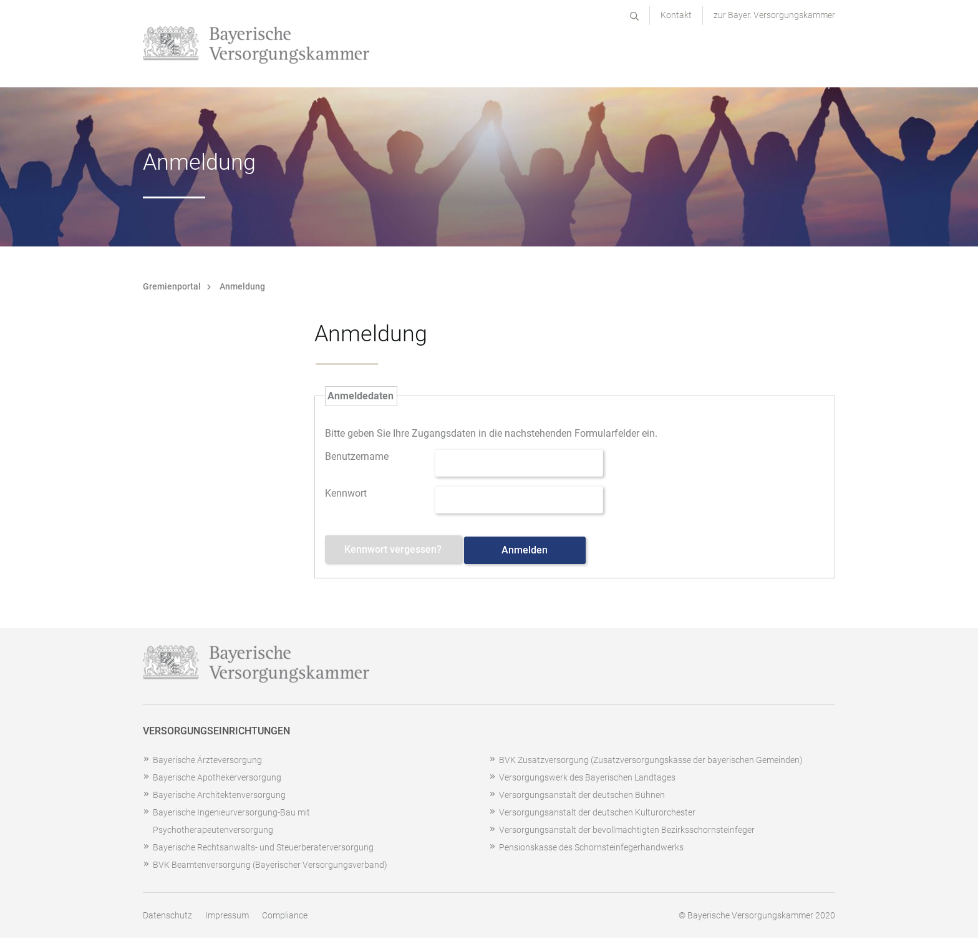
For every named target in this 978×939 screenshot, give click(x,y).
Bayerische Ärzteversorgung (207, 761)
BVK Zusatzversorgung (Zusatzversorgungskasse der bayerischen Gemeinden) (651, 761)
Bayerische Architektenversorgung (219, 796)
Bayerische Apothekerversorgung (217, 778)
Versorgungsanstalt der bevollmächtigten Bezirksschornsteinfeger (627, 831)
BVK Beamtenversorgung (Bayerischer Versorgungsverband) (270, 866)
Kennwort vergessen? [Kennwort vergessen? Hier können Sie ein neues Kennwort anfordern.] (396, 551)
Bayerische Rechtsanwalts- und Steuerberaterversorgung (263, 848)
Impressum (227, 917)
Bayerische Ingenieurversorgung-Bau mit (231, 813)
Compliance (284, 917)
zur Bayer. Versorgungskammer (774, 15)
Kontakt (676, 15)
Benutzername (357, 455)
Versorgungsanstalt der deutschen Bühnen (582, 796)
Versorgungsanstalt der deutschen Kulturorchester (597, 813)
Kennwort (346, 492)
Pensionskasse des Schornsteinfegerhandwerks (591, 848)
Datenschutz (167, 917)
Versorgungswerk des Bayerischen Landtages (587, 778)
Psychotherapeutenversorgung (213, 831)
